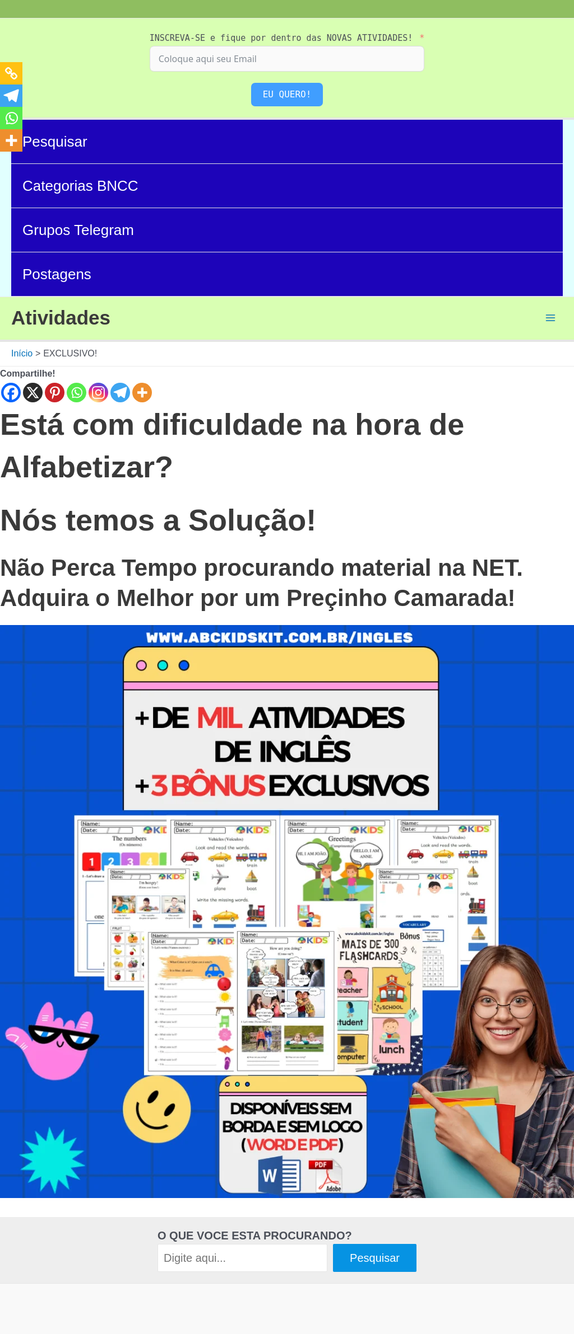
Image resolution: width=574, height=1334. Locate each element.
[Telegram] (120, 392)
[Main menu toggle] (550, 318)
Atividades (60, 317)
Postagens (56, 274)
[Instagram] (98, 392)
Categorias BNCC (80, 185)
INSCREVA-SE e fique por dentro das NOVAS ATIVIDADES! (281, 38)
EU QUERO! (287, 94)
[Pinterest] (54, 392)
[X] (33, 392)
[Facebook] (11, 392)
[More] (142, 392)
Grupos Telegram (78, 230)
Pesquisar (54, 141)
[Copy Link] (11, 73)
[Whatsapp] (76, 392)
